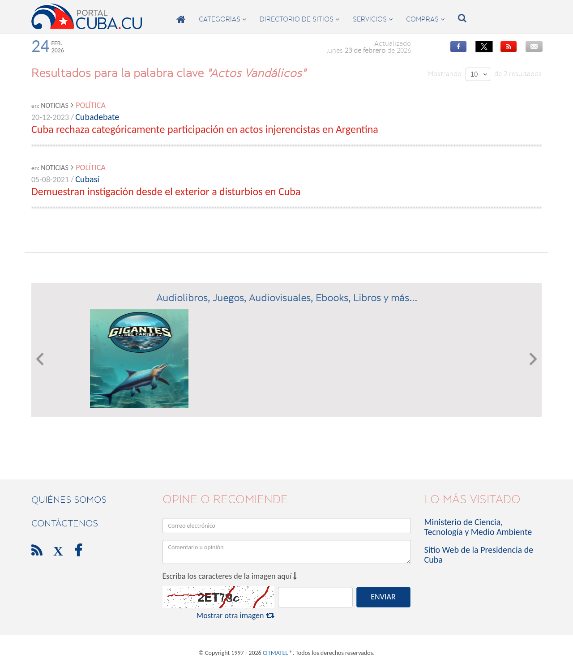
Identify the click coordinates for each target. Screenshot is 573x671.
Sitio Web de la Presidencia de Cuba (479, 554)
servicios (373, 19)
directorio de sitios (299, 19)
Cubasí (87, 179)
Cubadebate (97, 116)
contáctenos (64, 523)
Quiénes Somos (69, 499)
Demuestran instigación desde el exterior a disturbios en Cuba (165, 191)
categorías (222, 19)
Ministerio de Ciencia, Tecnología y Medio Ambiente (478, 527)
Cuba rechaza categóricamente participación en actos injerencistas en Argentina (204, 129)
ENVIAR (383, 597)
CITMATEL (275, 653)
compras (425, 19)
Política (91, 105)
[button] (39, 358)
